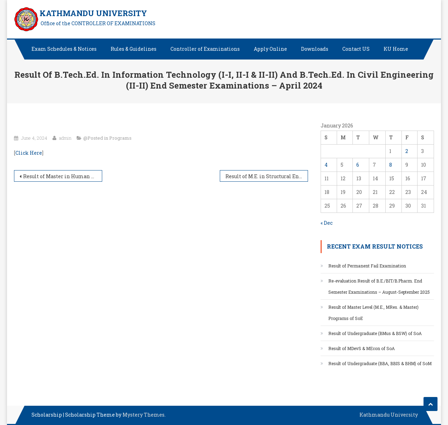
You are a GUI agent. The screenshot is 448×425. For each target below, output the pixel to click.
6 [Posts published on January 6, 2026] (357, 164)
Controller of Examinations (205, 49)
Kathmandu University (388, 414)
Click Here (28, 152)
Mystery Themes (143, 414)
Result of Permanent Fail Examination (367, 266)
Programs (120, 138)
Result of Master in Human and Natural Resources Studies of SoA (62, 176)
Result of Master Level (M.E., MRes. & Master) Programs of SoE (373, 312)
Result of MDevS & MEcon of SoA (361, 348)
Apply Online (270, 49)
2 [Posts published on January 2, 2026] (406, 151)
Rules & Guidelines (133, 49)
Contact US (356, 49)
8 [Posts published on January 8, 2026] (390, 164)
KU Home (396, 49)
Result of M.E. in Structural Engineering (266, 176)
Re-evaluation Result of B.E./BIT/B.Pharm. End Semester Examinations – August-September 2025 (379, 286)
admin (65, 138)
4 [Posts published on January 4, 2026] (326, 164)
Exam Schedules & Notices (64, 49)
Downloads (314, 49)
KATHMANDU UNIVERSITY (93, 13)
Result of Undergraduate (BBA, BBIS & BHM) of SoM (380, 363)
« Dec (326, 223)
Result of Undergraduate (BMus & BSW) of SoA (375, 333)
